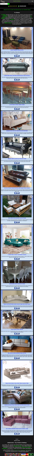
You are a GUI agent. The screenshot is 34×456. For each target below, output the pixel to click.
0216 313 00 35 (12, 6)
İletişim (19, 449)
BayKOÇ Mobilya (17, 1)
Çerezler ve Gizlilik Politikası (26, 449)
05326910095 (22, 6)
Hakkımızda (16, 449)
